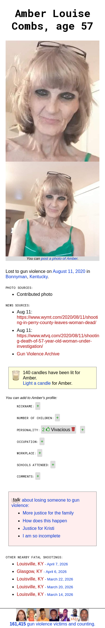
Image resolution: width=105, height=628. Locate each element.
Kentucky (38, 276)
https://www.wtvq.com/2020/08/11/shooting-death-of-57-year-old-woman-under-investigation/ (58, 341)
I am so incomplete (41, 535)
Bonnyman (16, 276)
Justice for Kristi (38, 528)
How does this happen (45, 520)
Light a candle (37, 383)
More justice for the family (48, 513)
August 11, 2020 (69, 271)
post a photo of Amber (59, 258)
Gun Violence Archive (38, 353)
